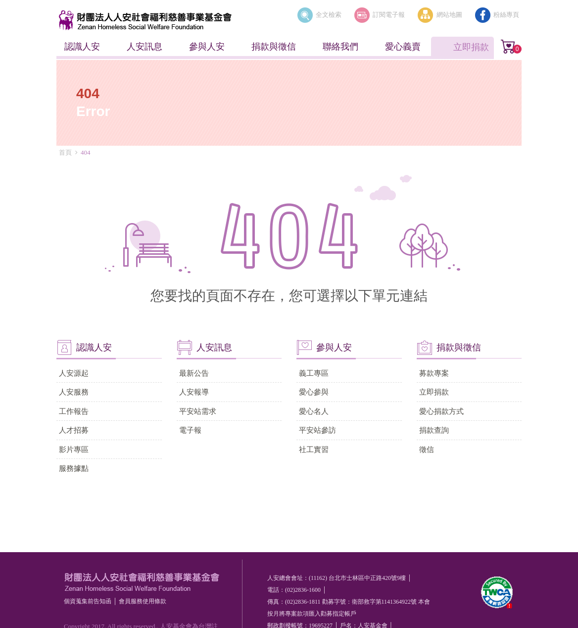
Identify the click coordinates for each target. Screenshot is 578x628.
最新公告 (194, 373)
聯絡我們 (340, 47)
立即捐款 (471, 47)
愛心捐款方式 (441, 411)
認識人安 (82, 47)
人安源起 (74, 373)
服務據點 (74, 468)
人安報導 (194, 392)
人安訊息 (144, 47)
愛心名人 (314, 411)
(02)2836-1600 (303, 589)
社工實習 (314, 449)
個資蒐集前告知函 (87, 601)
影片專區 (74, 449)
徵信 (426, 449)
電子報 (190, 430)
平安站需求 (197, 411)
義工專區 (314, 373)
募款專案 (434, 373)
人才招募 (74, 430)
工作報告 (74, 411)
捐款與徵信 (273, 47)
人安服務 (74, 392)
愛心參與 (314, 392)
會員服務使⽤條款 (142, 601)
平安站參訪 (317, 430)
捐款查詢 (434, 430)
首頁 (65, 152)
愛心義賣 (403, 47)
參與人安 (207, 47)
